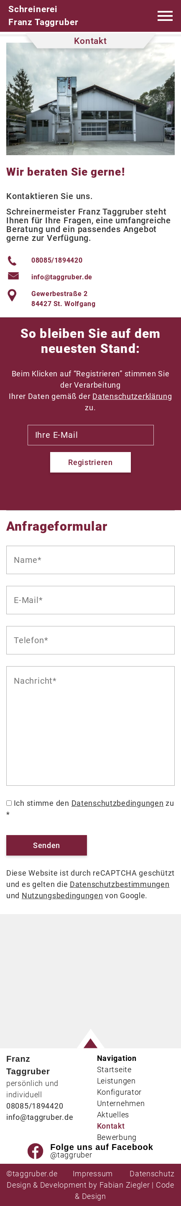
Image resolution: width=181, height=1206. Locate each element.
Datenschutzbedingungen (117, 803)
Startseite (114, 1069)
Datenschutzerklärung (132, 396)
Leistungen (116, 1080)
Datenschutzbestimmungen (120, 884)
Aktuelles (113, 1114)
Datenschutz (152, 1173)
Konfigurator (119, 1092)
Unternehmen (121, 1103)
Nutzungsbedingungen (62, 895)
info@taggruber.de (61, 277)
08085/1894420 (56, 260)
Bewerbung (117, 1137)
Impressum (93, 1173)
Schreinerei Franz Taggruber (43, 15)
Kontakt (111, 1126)
